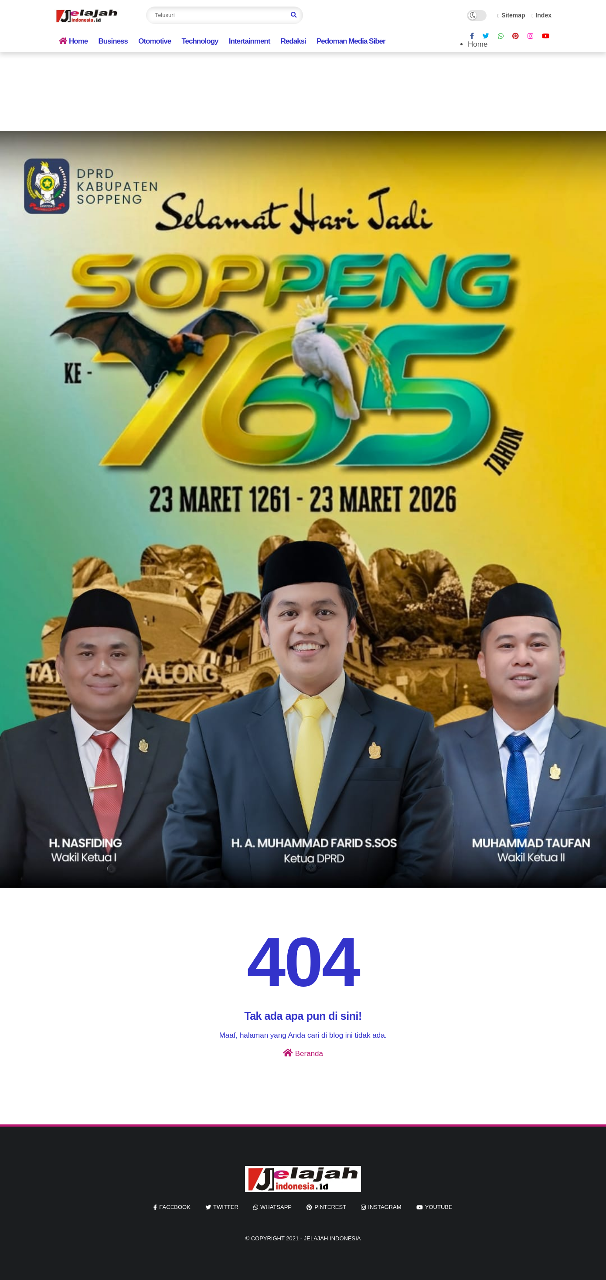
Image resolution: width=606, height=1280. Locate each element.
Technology (199, 41)
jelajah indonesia (332, 1238)
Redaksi (293, 41)
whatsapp (276, 1207)
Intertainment (249, 41)
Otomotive (154, 41)
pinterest (330, 1207)
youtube (439, 1207)
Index (541, 15)
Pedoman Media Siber (351, 41)
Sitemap (511, 15)
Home (73, 41)
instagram (384, 1207)
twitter (225, 1207)
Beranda (303, 1053)
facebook (175, 1207)
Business (113, 41)
